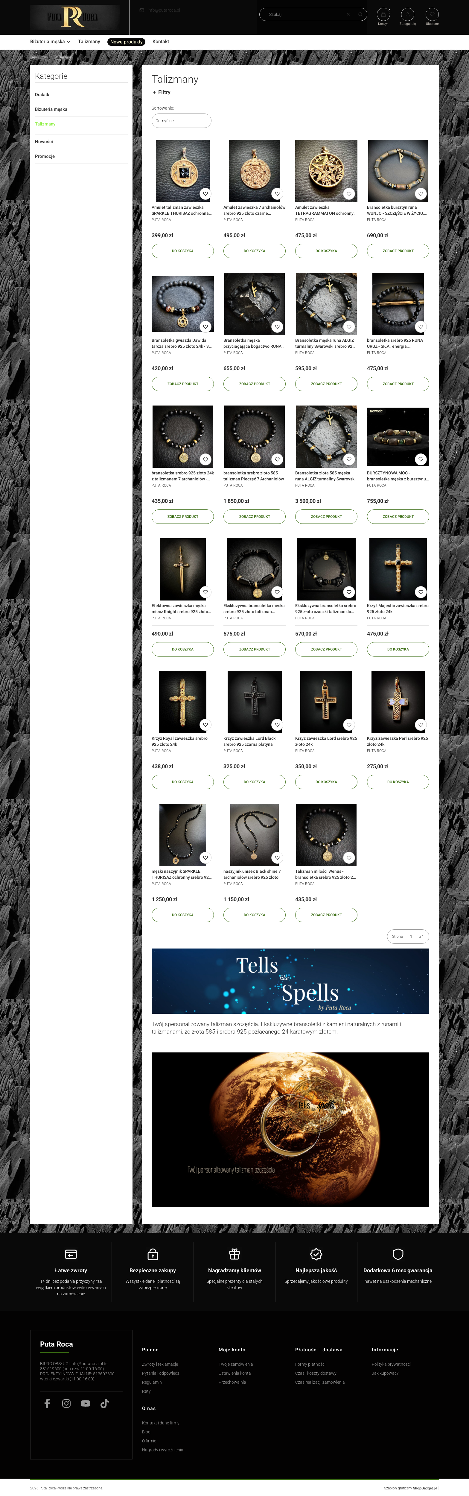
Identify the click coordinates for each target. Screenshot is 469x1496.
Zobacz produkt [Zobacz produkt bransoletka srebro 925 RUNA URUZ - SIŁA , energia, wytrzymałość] (398, 384)
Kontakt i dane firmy (160, 1423)
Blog (146, 1432)
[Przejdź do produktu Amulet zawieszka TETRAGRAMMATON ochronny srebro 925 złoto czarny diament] (326, 171)
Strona (397, 936)
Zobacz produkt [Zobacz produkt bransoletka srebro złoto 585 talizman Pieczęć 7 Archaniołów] (254, 516)
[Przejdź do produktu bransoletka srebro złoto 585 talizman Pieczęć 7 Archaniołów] (254, 437)
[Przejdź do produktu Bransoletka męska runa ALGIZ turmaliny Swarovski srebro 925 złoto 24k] (326, 304)
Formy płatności (310, 1364)
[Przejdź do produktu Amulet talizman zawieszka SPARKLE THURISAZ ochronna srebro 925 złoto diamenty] (183, 171)
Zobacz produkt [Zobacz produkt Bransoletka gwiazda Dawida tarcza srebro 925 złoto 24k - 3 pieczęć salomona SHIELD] (182, 384)
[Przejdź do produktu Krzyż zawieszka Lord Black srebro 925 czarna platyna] (254, 702)
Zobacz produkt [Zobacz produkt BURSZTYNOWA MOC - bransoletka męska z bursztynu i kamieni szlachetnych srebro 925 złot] (398, 516)
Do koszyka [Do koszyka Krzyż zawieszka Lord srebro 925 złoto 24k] (326, 782)
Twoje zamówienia (236, 1364)
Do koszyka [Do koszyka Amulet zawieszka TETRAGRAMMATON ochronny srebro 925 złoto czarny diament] (326, 251)
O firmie (149, 1441)
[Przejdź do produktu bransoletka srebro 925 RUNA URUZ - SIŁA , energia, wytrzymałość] (398, 304)
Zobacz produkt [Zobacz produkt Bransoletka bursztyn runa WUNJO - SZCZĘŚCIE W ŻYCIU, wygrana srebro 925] (398, 251)
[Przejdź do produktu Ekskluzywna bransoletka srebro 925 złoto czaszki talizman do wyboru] (326, 569)
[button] (360, 14)
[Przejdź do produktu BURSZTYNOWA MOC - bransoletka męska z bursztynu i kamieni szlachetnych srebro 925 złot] (398, 437)
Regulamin (152, 1382)
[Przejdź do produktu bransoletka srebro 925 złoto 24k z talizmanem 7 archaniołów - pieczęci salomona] (183, 437)
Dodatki (43, 94)
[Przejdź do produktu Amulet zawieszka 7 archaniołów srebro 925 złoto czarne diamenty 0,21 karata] (254, 171)
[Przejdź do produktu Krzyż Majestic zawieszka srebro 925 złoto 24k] (398, 569)
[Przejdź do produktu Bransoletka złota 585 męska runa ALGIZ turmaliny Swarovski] (326, 437)
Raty (146, 1391)
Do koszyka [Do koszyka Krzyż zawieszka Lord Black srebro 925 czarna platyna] (254, 782)
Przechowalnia (232, 1382)
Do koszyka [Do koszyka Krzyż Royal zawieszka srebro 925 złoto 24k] (183, 782)
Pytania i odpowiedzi (161, 1373)
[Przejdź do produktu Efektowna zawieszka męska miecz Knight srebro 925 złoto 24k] (183, 569)
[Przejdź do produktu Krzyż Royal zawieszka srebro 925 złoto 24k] (183, 702)
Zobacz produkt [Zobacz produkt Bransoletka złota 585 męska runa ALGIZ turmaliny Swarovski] (326, 516)
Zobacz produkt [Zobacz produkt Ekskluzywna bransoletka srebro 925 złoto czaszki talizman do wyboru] (326, 649)
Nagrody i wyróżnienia (162, 1450)
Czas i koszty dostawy (315, 1373)
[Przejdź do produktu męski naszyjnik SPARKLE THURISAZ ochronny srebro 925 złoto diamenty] (183, 835)
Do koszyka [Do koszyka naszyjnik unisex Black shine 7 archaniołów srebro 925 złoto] (254, 915)
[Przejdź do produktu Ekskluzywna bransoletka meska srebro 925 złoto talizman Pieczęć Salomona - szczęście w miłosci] (254, 569)
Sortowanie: (163, 108)
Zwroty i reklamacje (160, 1364)
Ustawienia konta (235, 1373)
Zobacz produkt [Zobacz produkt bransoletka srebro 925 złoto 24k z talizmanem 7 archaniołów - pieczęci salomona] (182, 516)
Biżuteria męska (51, 109)
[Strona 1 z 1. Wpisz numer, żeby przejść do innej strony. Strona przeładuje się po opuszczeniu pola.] (411, 936)
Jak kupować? (385, 1373)
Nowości (44, 141)
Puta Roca (38, 57)
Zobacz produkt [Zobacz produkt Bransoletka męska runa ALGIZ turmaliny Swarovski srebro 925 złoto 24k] (326, 384)
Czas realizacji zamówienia (320, 1382)
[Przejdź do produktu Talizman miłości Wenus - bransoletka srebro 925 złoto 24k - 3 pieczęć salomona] (326, 835)
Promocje (45, 156)
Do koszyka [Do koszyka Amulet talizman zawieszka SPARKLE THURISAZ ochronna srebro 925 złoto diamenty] (183, 251)
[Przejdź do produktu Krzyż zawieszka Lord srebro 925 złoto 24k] (326, 702)
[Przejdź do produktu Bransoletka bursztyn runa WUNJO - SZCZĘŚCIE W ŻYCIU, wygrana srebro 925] (398, 171)
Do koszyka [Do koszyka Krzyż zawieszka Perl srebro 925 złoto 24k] (398, 782)
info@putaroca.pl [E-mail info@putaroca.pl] (164, 10)
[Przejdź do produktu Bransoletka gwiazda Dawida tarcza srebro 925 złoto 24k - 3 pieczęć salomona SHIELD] (183, 304)
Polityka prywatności (391, 1364)
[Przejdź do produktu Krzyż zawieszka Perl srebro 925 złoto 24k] (398, 702)
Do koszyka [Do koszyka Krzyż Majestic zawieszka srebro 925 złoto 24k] (398, 649)
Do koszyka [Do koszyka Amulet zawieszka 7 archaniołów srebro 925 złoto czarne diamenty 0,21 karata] (254, 251)
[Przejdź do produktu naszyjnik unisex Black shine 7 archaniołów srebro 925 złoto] (254, 835)
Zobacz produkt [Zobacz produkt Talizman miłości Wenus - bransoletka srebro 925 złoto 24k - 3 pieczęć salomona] (326, 915)
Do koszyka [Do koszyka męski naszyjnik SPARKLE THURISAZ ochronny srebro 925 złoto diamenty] (183, 915)
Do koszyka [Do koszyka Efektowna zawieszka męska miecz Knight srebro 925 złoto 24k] (183, 649)
